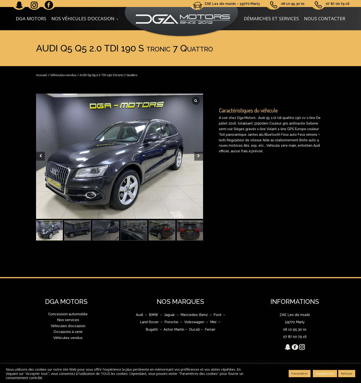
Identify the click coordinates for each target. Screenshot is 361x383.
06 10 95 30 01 (293, 4)
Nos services (68, 320)
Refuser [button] (346, 373)
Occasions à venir (68, 332)
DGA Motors (31, 18)
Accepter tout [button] (325, 373)
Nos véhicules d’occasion (82, 18)
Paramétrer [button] (299, 373)
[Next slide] (198, 156)
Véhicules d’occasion (68, 326)
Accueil (41, 75)
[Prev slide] (40, 156)
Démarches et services (271, 18)
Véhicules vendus (63, 75)
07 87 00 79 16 (337, 4)
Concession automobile (68, 314)
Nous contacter (324, 18)
